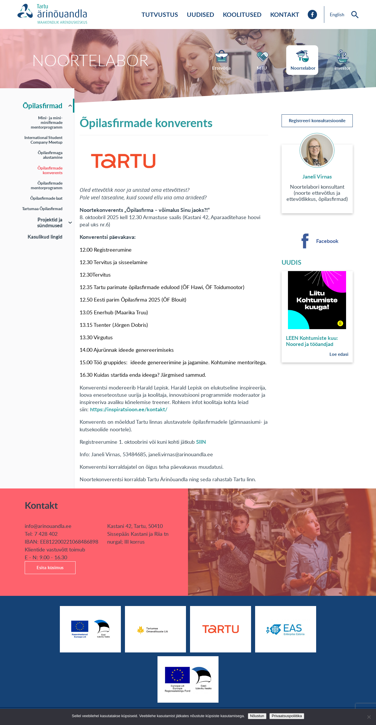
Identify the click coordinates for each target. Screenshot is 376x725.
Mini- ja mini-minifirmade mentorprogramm (46, 122)
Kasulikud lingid (45, 236)
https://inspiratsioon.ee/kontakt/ (128, 409)
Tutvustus (160, 14)
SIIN (201, 442)
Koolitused (242, 14)
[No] (369, 717)
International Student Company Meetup (43, 140)
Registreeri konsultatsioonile (317, 121)
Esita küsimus (50, 568)
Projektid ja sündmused (49, 222)
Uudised (200, 14)
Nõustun (257, 716)
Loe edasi (339, 354)
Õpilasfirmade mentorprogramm (46, 185)
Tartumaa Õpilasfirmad (42, 208)
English (337, 14)
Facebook (327, 241)
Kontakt (284, 14)
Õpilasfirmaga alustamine (50, 155)
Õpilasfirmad (42, 105)
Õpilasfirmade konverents (49, 170)
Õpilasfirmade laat (46, 198)
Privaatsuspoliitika (287, 716)
